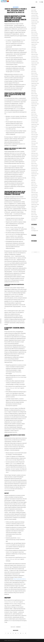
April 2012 (33, 161)
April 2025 (33, 30)
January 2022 (34, 97)
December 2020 (34, 119)
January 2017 (34, 150)
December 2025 (34, 16)
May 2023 (33, 69)
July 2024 (33, 45)
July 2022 (33, 86)
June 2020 (33, 129)
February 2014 (34, 153)
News (32, 227)
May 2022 (33, 90)
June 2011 (33, 179)
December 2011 (34, 168)
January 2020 (34, 136)
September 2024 (35, 42)
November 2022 (35, 80)
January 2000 (34, 218)
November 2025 (34, 18)
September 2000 (35, 204)
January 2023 (34, 76)
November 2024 (35, 39)
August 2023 (34, 64)
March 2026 (34, 11)
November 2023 (35, 59)
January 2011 (34, 187)
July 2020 (33, 127)
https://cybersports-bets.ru (19, 579)
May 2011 (33, 180)
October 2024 (34, 40)
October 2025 (34, 20)
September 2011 (34, 173)
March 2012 (34, 163)
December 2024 (34, 37)
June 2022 (33, 88)
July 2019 (33, 139)
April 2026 (33, 10)
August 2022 (34, 85)
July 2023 (33, 66)
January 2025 (34, 35)
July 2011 (33, 177)
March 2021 (34, 114)
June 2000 (33, 209)
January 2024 (34, 56)
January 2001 (34, 197)
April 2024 (33, 51)
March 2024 (34, 52)
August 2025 (34, 23)
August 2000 (34, 206)
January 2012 (34, 167)
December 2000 (34, 199)
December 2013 (34, 155)
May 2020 (33, 131)
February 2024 (34, 54)
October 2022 (34, 81)
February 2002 (34, 196)
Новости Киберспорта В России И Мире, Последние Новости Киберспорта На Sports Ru (16, 10)
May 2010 (33, 189)
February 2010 (34, 192)
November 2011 (34, 170)
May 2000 (33, 211)
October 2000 (34, 202)
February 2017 (34, 148)
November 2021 (34, 100)
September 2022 (35, 83)
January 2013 (34, 156)
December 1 (33, 219)
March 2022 (34, 93)
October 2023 (34, 61)
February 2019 (34, 143)
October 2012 (34, 160)
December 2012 (34, 158)
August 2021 (34, 105)
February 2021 (34, 115)
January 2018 (34, 146)
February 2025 (34, 34)
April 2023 (33, 71)
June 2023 (33, 68)
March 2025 (34, 32)
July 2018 (33, 144)
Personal (33, 228)
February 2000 (34, 216)
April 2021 (33, 112)
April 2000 (33, 213)
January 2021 (34, 117)
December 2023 (34, 57)
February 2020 (34, 134)
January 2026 (34, 15)
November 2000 (35, 201)
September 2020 (35, 124)
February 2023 (34, 74)
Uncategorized (15, 7)
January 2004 (34, 194)
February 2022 (34, 95)
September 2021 (35, 103)
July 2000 (33, 208)
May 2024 (33, 49)
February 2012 (34, 165)
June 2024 (33, 47)
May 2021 (33, 110)
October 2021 (34, 102)
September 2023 (35, 63)
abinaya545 (19, 626)
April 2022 (33, 92)
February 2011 (34, 185)
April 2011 (33, 182)
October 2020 (34, 122)
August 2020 (34, 126)
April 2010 (33, 190)
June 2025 (33, 27)
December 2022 (34, 78)
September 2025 (35, 22)
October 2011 (34, 172)
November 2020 (35, 121)
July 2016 (33, 151)
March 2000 (34, 214)
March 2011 (33, 184)
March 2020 (34, 132)
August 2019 (34, 138)
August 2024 (34, 44)
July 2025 (33, 25)
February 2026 (34, 13)
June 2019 (33, 141)
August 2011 (34, 175)
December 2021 (34, 98)
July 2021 (33, 107)
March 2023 (34, 73)
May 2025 (33, 28)
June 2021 (33, 109)
